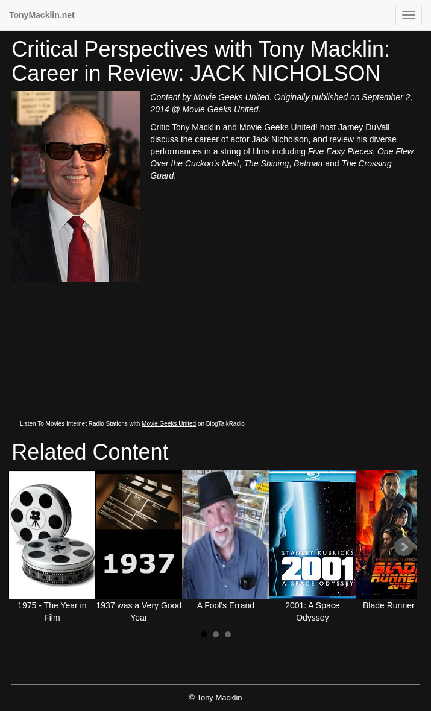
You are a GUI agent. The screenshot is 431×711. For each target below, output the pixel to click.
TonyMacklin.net (42, 15)
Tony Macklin (219, 697)
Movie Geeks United (231, 97)
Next (404, 547)
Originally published (311, 97)
